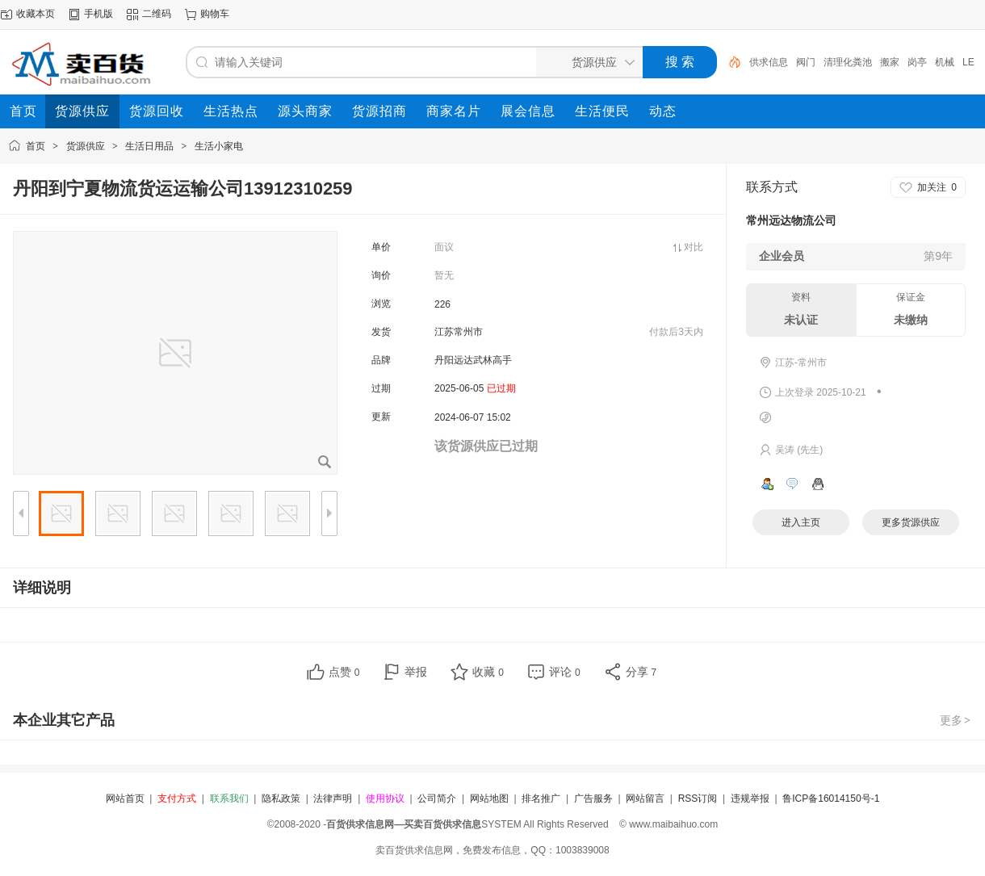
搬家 (889, 62)
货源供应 (85, 146)
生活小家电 (219, 146)
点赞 (344, 671)
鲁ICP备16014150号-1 (830, 798)
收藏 (488, 671)
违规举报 (750, 798)
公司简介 (436, 798)
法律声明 (332, 798)
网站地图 (489, 798)
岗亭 (917, 62)
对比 (693, 247)
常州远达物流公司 (791, 220)
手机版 (98, 13)
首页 (35, 146)
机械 (944, 62)
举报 (415, 671)
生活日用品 (149, 146)
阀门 (805, 62)
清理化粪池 (848, 62)
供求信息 (768, 62)
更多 (956, 720)
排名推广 (541, 798)
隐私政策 (281, 798)
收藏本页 (35, 13)
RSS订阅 (698, 798)
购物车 (214, 13)
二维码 (156, 13)
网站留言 (645, 798)
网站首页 (125, 798)
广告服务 (593, 798)
